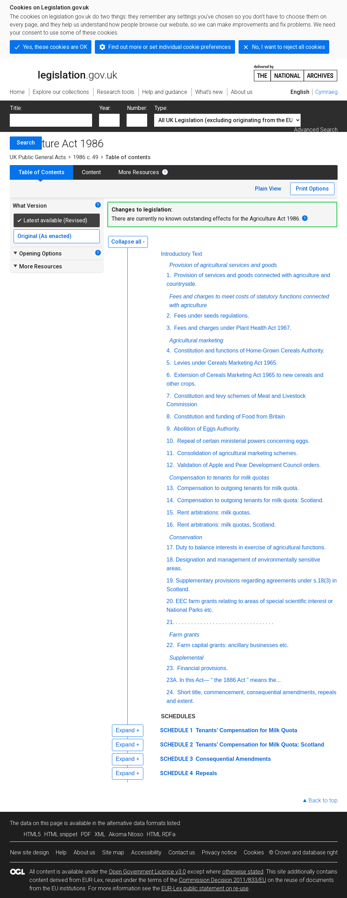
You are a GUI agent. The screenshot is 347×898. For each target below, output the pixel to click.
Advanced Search (316, 129)
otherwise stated (242, 871)
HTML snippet (60, 834)
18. (170, 560)
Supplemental (186, 658)
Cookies (254, 852)
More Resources (138, 172)
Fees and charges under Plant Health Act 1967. (232, 328)
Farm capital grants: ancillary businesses (233, 645)
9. (169, 429)
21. (170, 622)
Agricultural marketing (196, 340)
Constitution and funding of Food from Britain (229, 417)
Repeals (205, 773)
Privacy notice (219, 852)
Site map (113, 852)
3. (169, 328)
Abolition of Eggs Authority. (206, 429)
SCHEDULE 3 (176, 759)
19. (170, 581)
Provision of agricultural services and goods (223, 265)
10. (170, 441)
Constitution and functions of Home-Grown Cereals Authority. (248, 351)
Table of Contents (41, 172)
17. (170, 547)
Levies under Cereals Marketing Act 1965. (225, 363)
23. (170, 668)
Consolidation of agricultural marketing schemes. (237, 453)
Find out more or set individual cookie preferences (169, 47)
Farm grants (184, 635)
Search (26, 142)
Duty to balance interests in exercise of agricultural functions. (251, 547)
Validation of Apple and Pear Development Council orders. (248, 465)
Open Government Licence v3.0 (147, 871)
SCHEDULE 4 (176, 773)
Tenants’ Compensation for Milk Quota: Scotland (259, 745)
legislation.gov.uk (63, 72)
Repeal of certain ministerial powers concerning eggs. (243, 441)
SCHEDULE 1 (176, 730)
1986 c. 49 (85, 157)
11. (170, 453)
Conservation (185, 537)
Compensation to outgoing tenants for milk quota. (237, 488)
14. (170, 500)
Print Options (312, 188)
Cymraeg (326, 92)
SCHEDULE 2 (176, 744)
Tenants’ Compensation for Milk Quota (245, 730)
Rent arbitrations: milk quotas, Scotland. (226, 525)
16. (170, 525)
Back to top (323, 800)
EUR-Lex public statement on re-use (205, 888)
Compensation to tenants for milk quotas (219, 478)
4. (169, 351)
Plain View (268, 188)
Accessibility (146, 852)
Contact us (181, 852)
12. (170, 465)
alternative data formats (136, 823)
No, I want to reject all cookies (288, 47)
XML (100, 834)
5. (169, 363)
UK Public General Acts (38, 157)
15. (170, 512)
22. (170, 645)
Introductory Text (181, 254)
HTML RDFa (161, 834)
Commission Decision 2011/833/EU (222, 880)
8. (169, 417)
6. (169, 375)
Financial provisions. (202, 668)
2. (169, 316)
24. (170, 692)
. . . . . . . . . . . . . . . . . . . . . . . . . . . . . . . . (224, 622)
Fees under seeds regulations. (211, 316)
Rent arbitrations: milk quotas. (213, 512)
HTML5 (32, 834)
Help (61, 852)
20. (170, 601)
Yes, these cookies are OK (55, 47)
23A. (172, 680)
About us (84, 852)
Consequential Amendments (232, 759)
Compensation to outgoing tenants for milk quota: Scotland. (250, 500)
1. (169, 275)
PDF (86, 834)
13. (170, 488)
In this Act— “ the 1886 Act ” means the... (230, 680)
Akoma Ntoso (126, 834)
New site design (29, 852)
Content (91, 172)
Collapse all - (128, 241)
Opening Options (37, 253)
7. (169, 396)
